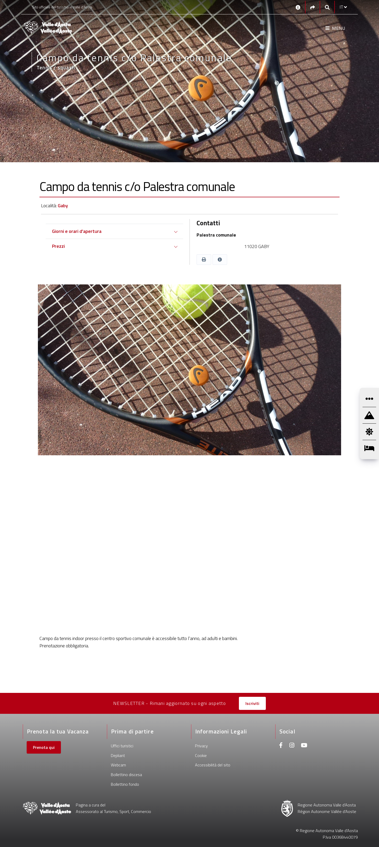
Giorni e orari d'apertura (76, 231)
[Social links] (312, 7)
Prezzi (58, 246)
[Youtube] (304, 746)
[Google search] (327, 7)
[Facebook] (281, 746)
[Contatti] (298, 7)
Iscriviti (252, 703)
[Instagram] (291, 746)
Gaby (63, 205)
